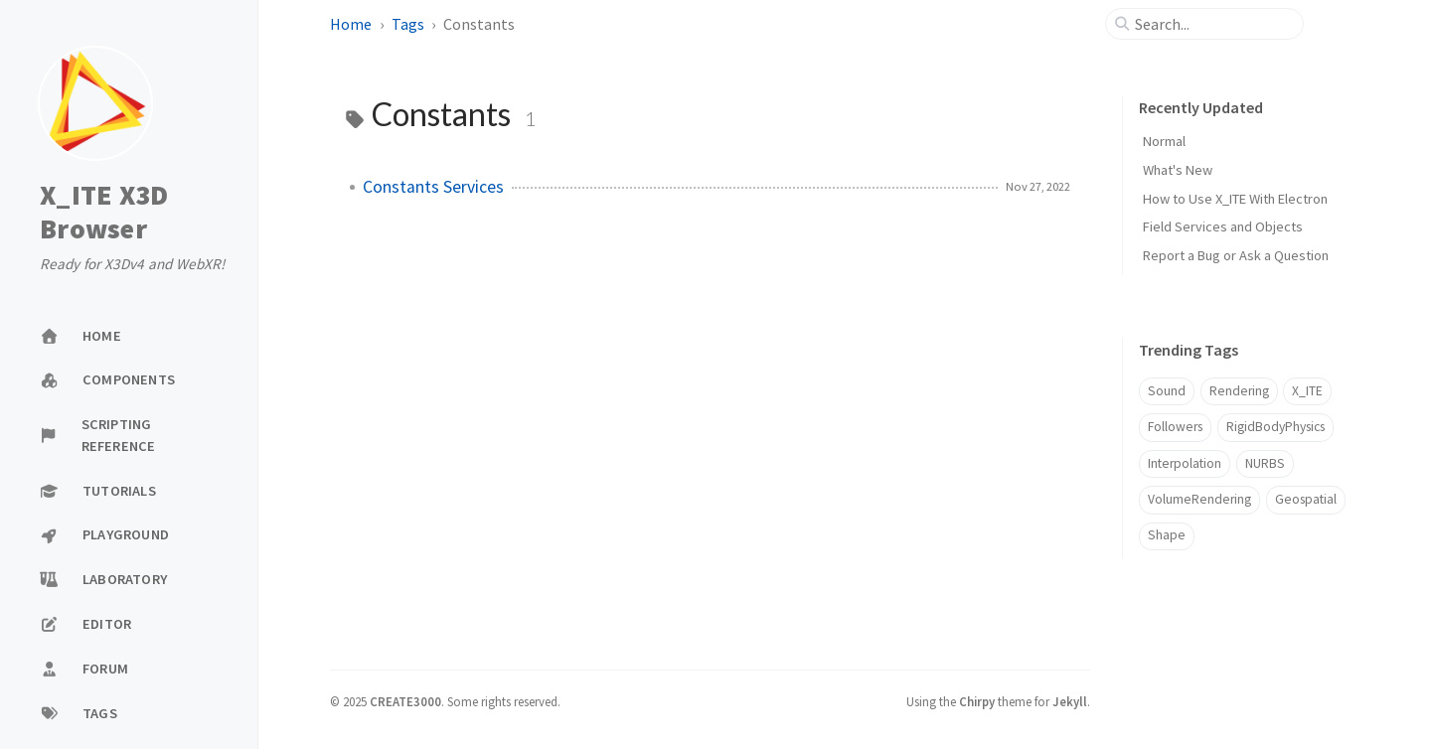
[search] (1212, 24)
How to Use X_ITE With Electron (1235, 199)
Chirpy (977, 701)
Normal (1164, 141)
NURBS (1265, 463)
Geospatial (1306, 499)
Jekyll (1069, 701)
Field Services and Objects (1223, 226)
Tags (408, 24)
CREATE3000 (405, 701)
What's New (1177, 170)
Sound (1167, 390)
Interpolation (1184, 463)
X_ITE (1307, 390)
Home (351, 24)
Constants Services (433, 187)
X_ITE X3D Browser (104, 212)
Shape (1167, 534)
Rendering (1239, 390)
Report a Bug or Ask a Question (1236, 255)
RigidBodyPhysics (1275, 426)
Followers (1175, 426)
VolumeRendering (1199, 499)
